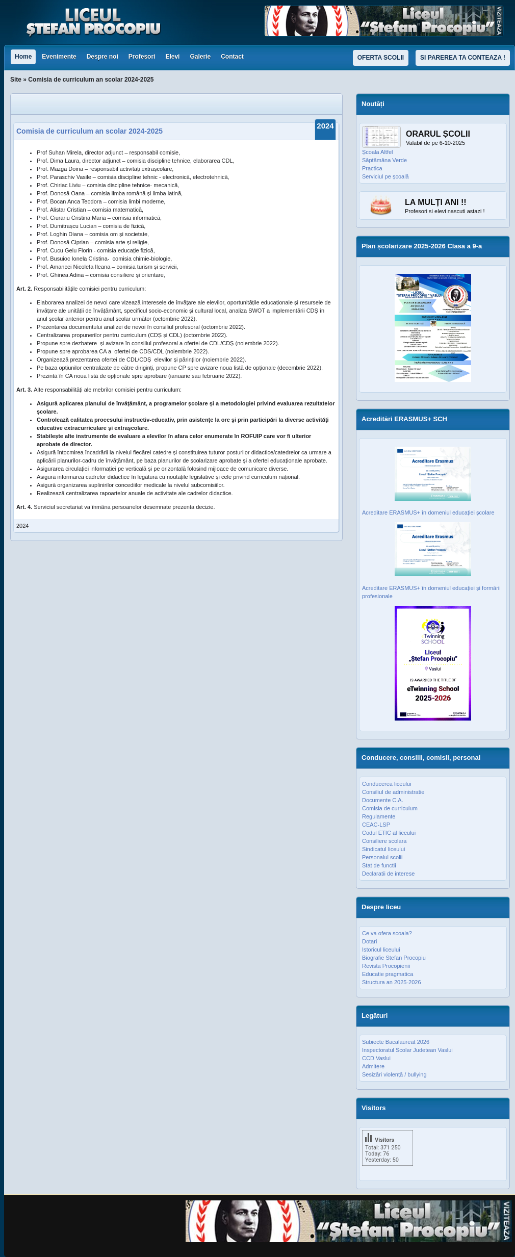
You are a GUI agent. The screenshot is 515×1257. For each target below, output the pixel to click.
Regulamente (378, 816)
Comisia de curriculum (390, 808)
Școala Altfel (377, 152)
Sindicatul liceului (383, 849)
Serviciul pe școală (385, 176)
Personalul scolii (382, 857)
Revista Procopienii (386, 966)
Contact (232, 56)
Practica (372, 168)
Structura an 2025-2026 (391, 982)
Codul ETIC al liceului (389, 833)
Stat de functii (379, 865)
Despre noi (102, 56)
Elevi (172, 56)
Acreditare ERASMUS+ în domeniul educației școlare (428, 512)
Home (23, 56)
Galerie (200, 56)
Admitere (373, 1066)
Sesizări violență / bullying (394, 1074)
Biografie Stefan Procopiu (394, 958)
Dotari (369, 941)
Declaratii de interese (388, 873)
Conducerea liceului (386, 784)
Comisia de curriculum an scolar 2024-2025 (89, 131)
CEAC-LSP (376, 825)
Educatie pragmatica (387, 974)
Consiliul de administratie (393, 792)
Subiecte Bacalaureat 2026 (395, 1042)
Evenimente (59, 56)
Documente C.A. (382, 800)
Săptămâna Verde (384, 160)
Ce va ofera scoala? (387, 933)
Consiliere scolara (384, 841)
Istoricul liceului (381, 949)
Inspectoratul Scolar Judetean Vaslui (407, 1050)
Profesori (142, 56)
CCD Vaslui (376, 1058)
